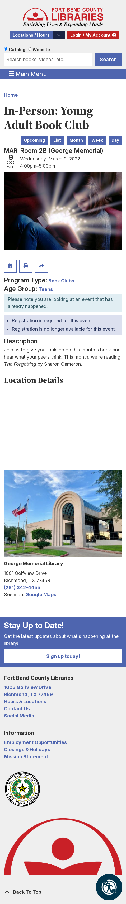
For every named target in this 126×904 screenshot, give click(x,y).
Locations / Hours (31, 35)
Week (97, 140)
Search (108, 59)
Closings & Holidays (27, 749)
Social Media (19, 716)
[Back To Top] (63, 892)
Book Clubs (61, 281)
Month (76, 140)
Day (115, 140)
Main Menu (28, 73)
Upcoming (34, 140)
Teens (46, 289)
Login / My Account (90, 35)
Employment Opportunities (35, 742)
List (57, 140)
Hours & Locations (25, 701)
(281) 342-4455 (22, 587)
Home (11, 95)
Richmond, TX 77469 (28, 694)
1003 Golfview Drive (27, 687)
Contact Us (17, 708)
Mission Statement (26, 756)
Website (41, 49)
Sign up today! (63, 656)
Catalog (17, 49)
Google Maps (40, 594)
